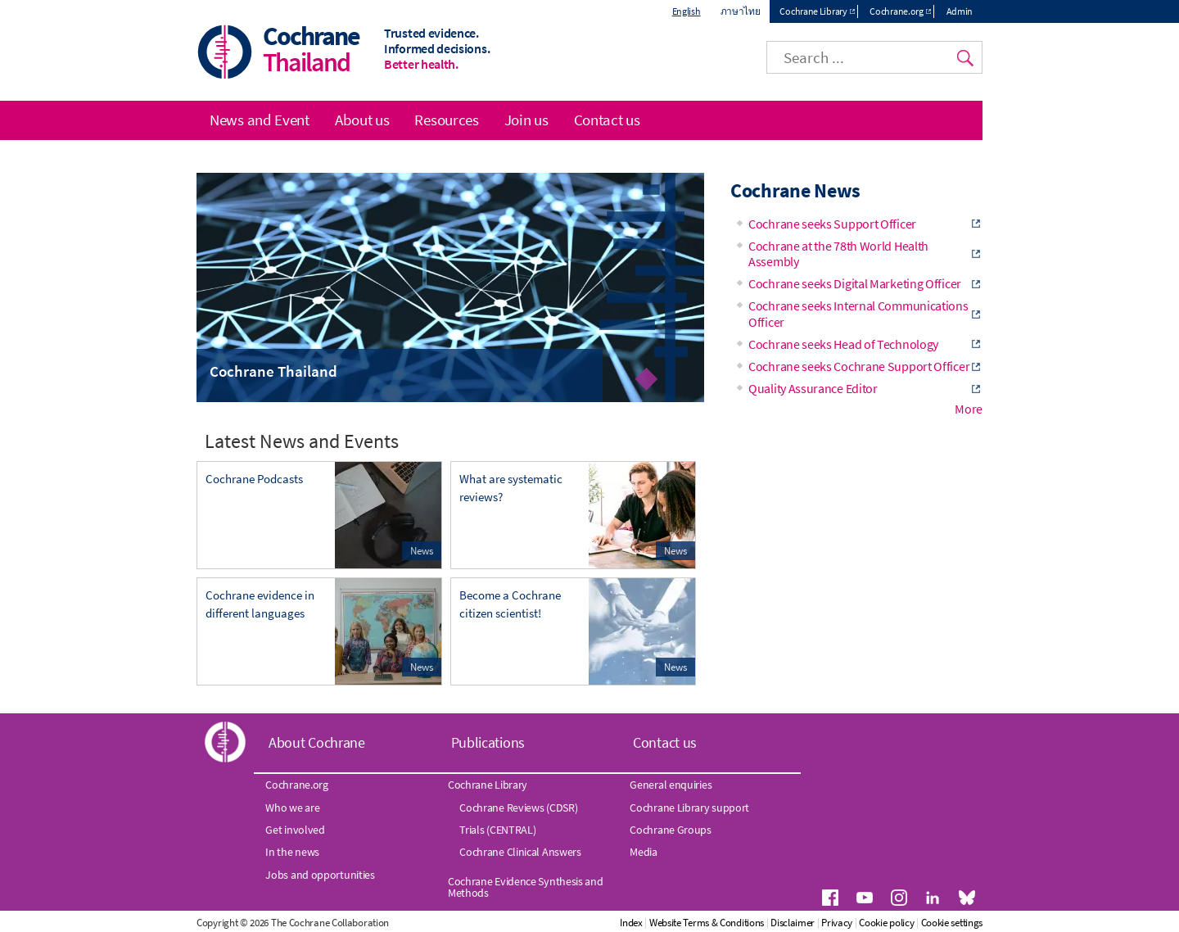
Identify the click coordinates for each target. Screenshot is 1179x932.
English (686, 11)
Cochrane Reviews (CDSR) (518, 807)
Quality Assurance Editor (813, 388)
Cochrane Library (813, 11)
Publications (488, 742)
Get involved (294, 829)
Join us (526, 119)
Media (643, 851)
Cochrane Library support (689, 807)
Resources (446, 119)
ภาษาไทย (740, 11)
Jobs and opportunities (319, 874)
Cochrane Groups (670, 829)
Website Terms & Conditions (706, 923)
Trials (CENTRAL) (497, 829)
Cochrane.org (896, 11)
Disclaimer (792, 923)
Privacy (836, 923)
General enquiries (670, 784)
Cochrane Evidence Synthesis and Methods (525, 887)
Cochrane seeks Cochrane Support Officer (858, 366)
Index (631, 923)
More (968, 408)
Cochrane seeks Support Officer (832, 223)
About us (362, 119)
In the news (292, 851)
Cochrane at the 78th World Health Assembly (838, 253)
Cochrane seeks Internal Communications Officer (858, 313)
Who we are (292, 807)
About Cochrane (317, 742)
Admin (959, 11)
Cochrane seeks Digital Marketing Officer (854, 283)
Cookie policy (886, 923)
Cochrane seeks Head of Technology (843, 344)
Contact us (607, 119)
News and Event (259, 119)
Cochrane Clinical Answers (520, 851)
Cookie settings (952, 923)
